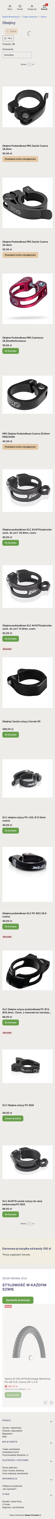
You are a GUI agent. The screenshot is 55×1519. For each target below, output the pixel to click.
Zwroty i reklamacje (11, 1427)
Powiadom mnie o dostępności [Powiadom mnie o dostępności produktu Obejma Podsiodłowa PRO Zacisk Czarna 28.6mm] (20, 159)
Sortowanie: (8, 49)
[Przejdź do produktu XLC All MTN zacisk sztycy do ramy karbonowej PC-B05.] (27, 1162)
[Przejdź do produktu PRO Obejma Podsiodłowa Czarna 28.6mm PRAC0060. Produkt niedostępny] (27, 395)
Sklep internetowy (24, 1515)
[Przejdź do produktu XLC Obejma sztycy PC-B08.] (27, 1066)
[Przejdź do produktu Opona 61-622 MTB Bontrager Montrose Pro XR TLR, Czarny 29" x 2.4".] (29, 1340)
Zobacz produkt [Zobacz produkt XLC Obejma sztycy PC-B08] (13, 1118)
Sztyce (43, 17)
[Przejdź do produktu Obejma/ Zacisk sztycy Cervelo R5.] (27, 682)
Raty (4, 1436)
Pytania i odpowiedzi (12, 1430)
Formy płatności (9, 1467)
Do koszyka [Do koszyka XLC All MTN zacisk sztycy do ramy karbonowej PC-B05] (10, 1214)
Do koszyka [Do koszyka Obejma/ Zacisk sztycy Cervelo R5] (10, 734)
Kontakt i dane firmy (12, 1501)
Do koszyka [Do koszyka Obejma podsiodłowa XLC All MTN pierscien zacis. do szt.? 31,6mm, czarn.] (10, 638)
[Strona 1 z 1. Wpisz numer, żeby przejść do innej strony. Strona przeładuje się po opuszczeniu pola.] (29, 64)
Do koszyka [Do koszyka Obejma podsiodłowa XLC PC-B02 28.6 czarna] (10, 926)
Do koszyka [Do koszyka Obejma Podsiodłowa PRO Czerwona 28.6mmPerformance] (10, 351)
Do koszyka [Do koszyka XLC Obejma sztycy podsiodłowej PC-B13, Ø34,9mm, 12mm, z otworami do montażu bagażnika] (10, 1022)
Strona (23, 64)
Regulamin (7, 1433)
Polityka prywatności (12, 1486)
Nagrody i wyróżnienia (13, 1507)
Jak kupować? (9, 1489)
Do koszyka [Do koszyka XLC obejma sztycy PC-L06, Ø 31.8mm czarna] (10, 830)
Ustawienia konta (10, 1452)
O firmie (6, 1504)
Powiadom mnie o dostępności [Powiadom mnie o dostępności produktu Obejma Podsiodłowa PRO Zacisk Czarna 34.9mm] (20, 255)
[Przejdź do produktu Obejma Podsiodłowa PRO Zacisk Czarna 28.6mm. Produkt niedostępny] (27, 107)
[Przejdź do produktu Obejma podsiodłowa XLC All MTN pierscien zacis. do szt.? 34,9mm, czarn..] (27, 491)
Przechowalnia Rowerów (14, 1455)
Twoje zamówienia (11, 1449)
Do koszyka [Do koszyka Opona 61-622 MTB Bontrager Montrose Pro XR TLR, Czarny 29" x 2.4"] (13, 1395)
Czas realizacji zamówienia (15, 1473)
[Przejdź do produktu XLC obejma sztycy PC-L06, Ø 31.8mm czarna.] (27, 778)
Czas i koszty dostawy (13, 1470)
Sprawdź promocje (18, 1300)
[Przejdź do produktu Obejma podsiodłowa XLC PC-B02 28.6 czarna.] (27, 874)
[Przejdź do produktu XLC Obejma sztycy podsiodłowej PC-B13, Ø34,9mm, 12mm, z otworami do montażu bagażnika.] (27, 970)
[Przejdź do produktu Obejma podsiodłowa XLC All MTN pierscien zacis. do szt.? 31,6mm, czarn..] (27, 586)
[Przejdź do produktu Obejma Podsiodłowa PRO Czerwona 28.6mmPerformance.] (27, 299)
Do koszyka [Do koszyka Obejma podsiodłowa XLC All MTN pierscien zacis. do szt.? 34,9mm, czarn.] (10, 542)
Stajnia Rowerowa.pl (10, 17)
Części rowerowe (30, 17)
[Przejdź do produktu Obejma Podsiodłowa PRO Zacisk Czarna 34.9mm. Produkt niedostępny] (27, 203)
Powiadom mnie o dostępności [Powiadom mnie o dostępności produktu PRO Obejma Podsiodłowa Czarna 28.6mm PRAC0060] (20, 447)
